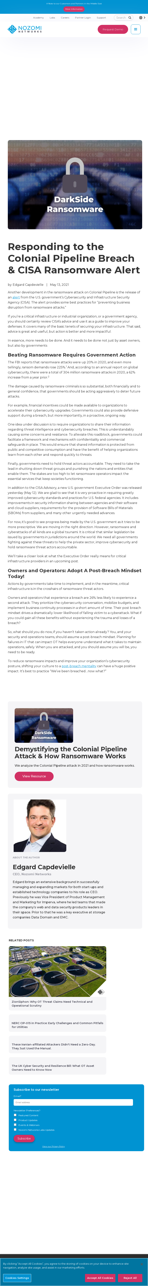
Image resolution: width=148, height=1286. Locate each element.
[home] (24, 29)
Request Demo (113, 29)
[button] (136, 29)
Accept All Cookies (100, 1277)
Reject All (130, 1277)
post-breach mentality (79, 666)
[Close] (141, 1264)
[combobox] (143, 17)
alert (16, 297)
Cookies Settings (17, 1277)
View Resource (34, 776)
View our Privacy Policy (53, 1146)
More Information (74, 9)
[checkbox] (76, 1122)
